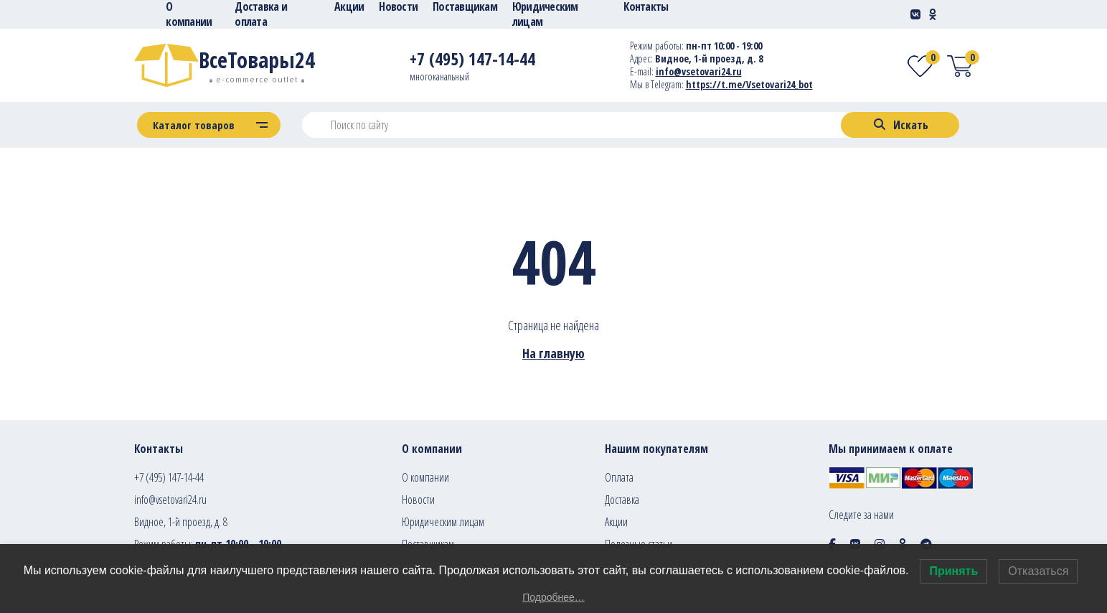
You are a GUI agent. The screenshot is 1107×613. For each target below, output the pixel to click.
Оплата (619, 477)
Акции (616, 522)
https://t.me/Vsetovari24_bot (749, 84)
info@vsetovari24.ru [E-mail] (699, 71)
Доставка (622, 499)
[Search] (900, 125)
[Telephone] (472, 61)
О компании (425, 477)
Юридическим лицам (443, 522)
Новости (418, 499)
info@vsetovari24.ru (170, 499)
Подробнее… (553, 597)
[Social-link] (915, 14)
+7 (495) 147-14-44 (169, 477)
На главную (553, 353)
